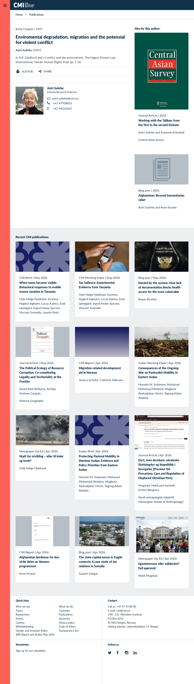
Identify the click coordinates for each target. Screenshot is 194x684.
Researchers (23, 614)
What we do (66, 606)
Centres (20, 622)
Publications (36, 14)
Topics (19, 610)
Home (19, 14)
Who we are (23, 606)
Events (19, 618)
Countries (64, 610)
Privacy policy (66, 622)
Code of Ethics (67, 626)
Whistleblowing (24, 626)
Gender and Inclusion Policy (32, 630)
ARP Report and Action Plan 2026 (35, 634)
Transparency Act (69, 630)
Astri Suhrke (24, 50)
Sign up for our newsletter (31, 650)
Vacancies (64, 618)
